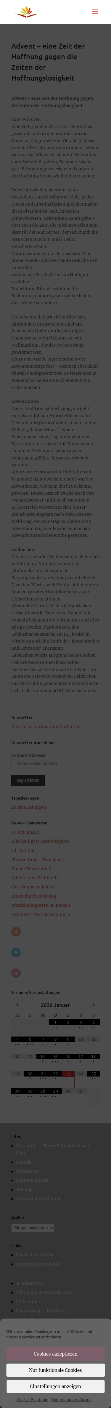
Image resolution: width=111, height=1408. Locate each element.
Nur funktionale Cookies (55, 1370)
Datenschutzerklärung (71, 1399)
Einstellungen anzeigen (55, 1386)
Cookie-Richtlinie (32, 1399)
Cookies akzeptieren (56, 1354)
